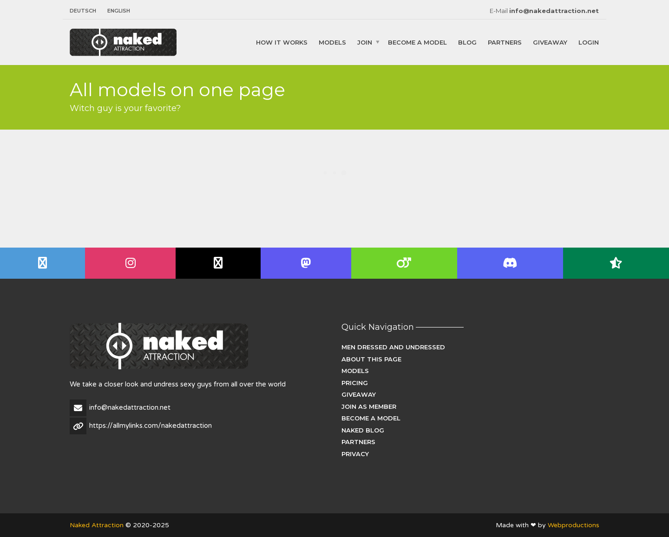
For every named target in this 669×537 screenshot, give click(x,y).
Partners (505, 42)
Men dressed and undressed (393, 347)
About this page (371, 359)
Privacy (355, 454)
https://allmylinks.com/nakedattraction (150, 425)
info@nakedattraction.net (554, 10)
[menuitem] (86, 11)
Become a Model (417, 42)
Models (332, 42)
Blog (467, 42)
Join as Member (368, 406)
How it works (282, 42)
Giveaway (550, 42)
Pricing (354, 382)
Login (588, 42)
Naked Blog (362, 430)
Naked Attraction (97, 525)
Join (364, 42)
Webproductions (573, 525)
